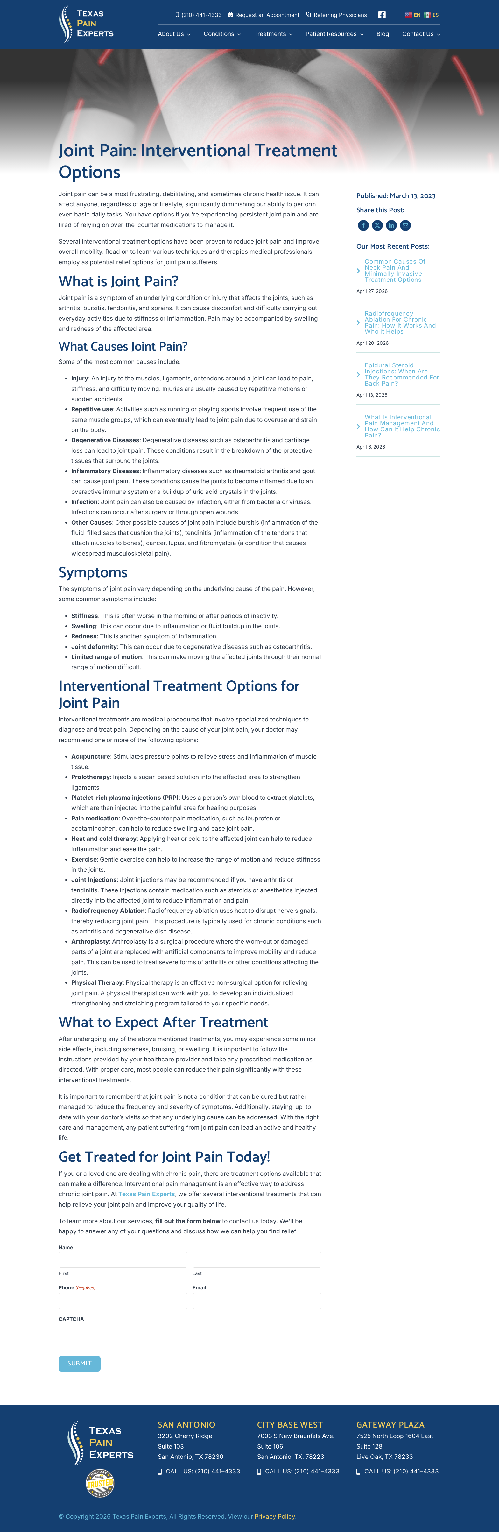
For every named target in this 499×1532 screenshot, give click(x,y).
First (64, 1274)
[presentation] (107, 1336)
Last (197, 1274)
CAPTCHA (71, 1319)
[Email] (405, 225)
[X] (377, 225)
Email (199, 1288)
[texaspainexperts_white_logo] (86, 8)
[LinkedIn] (391, 225)
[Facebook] (363, 225)
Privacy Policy (275, 1516)
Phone (77, 1288)
